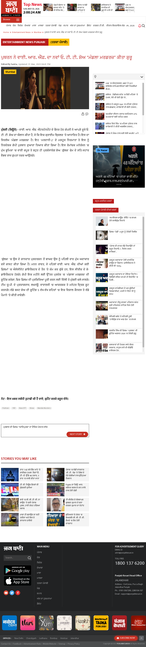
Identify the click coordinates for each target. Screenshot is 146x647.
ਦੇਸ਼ (14, 25)
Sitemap (61, 644)
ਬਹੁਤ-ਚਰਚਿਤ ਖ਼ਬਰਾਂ (103, 201)
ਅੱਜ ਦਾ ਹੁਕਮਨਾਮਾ (77, 25)
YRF (14, 408)
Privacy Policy (74, 644)
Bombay (53, 638)
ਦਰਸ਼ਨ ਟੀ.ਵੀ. (98, 25)
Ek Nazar (102, 150)
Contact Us (6, 644)
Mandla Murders (44, 408)
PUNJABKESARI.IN (123, 644)
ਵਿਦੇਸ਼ (20, 25)
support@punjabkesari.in (131, 594)
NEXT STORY (77, 434)
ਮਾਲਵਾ (41, 25)
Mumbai (10, 72)
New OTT (22, 408)
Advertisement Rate (32, 644)
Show (32, 408)
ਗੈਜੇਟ (89, 25)
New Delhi (18, 638)
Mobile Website (49, 644)
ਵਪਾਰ (65, 25)
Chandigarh (31, 638)
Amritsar (64, 638)
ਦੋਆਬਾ (27, 25)
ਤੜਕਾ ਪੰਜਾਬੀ (51, 25)
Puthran (6, 408)
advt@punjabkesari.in (124, 553)
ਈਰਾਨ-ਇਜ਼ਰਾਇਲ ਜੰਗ (115, 25)
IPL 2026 (131, 25)
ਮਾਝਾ (34, 25)
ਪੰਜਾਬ (8, 25)
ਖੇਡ (60, 25)
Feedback (17, 644)
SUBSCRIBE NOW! (126, 638)
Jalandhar (74, 638)
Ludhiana (43, 638)
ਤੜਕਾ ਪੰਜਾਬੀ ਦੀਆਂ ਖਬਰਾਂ (105, 210)
